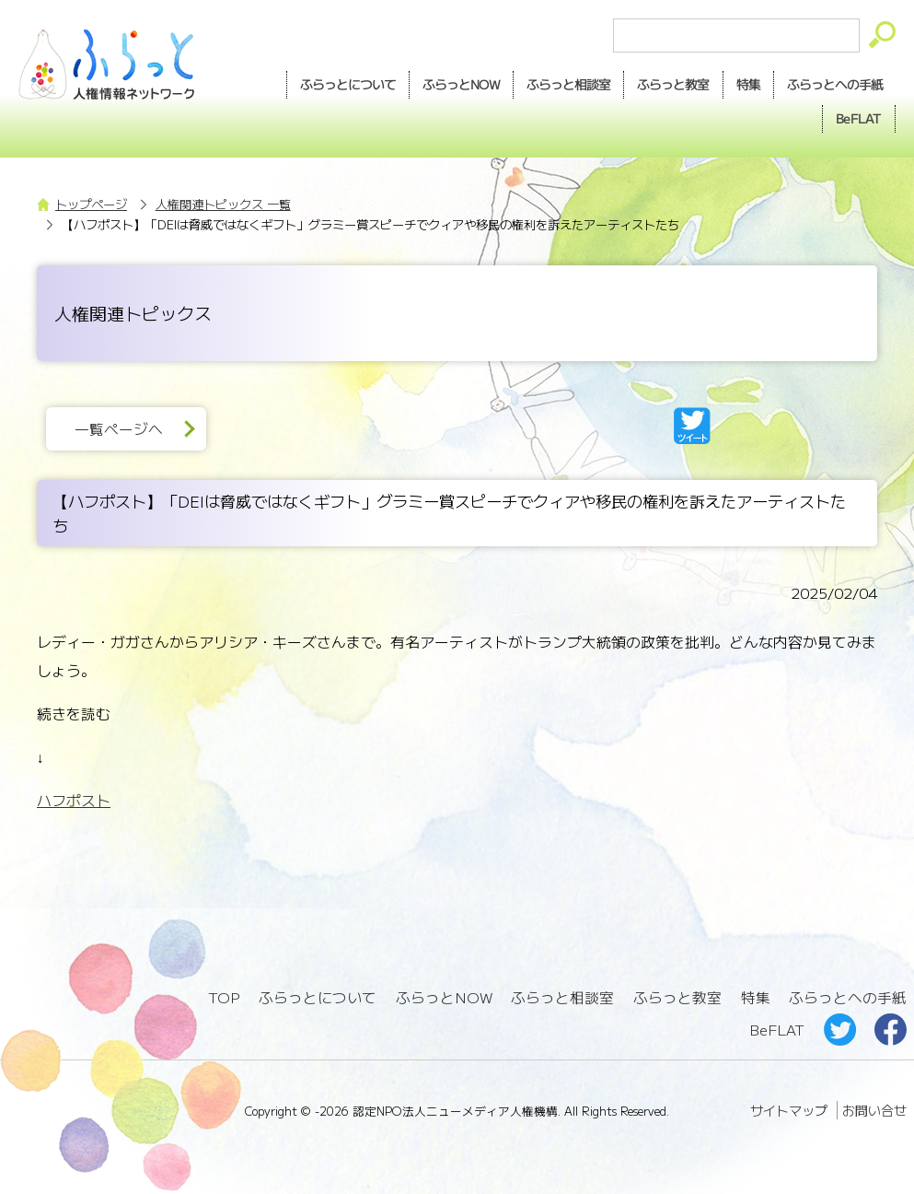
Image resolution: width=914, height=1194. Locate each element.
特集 (748, 84)
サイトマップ (788, 1110)
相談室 (568, 85)
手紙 (835, 85)
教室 (673, 85)
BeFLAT (859, 118)
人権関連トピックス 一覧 (223, 204)
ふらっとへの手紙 (848, 997)
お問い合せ (874, 1110)
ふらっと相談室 (562, 997)
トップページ (91, 204)
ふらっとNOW (444, 997)
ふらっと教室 (677, 997)
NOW (461, 85)
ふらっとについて (348, 84)
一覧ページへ (119, 428)
